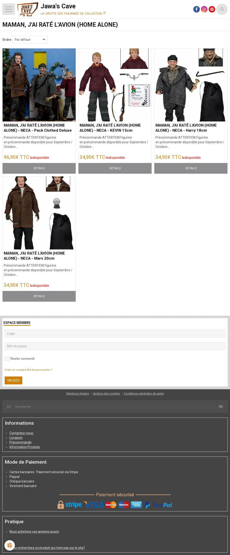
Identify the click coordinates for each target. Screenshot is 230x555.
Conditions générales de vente (144, 393)
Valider (13, 380)
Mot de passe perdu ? (39, 369)
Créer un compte (15, 369)
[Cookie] (10, 545)
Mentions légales (77, 393)
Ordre (6, 39)
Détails (39, 168)
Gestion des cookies (106, 393)
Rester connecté (20, 358)
